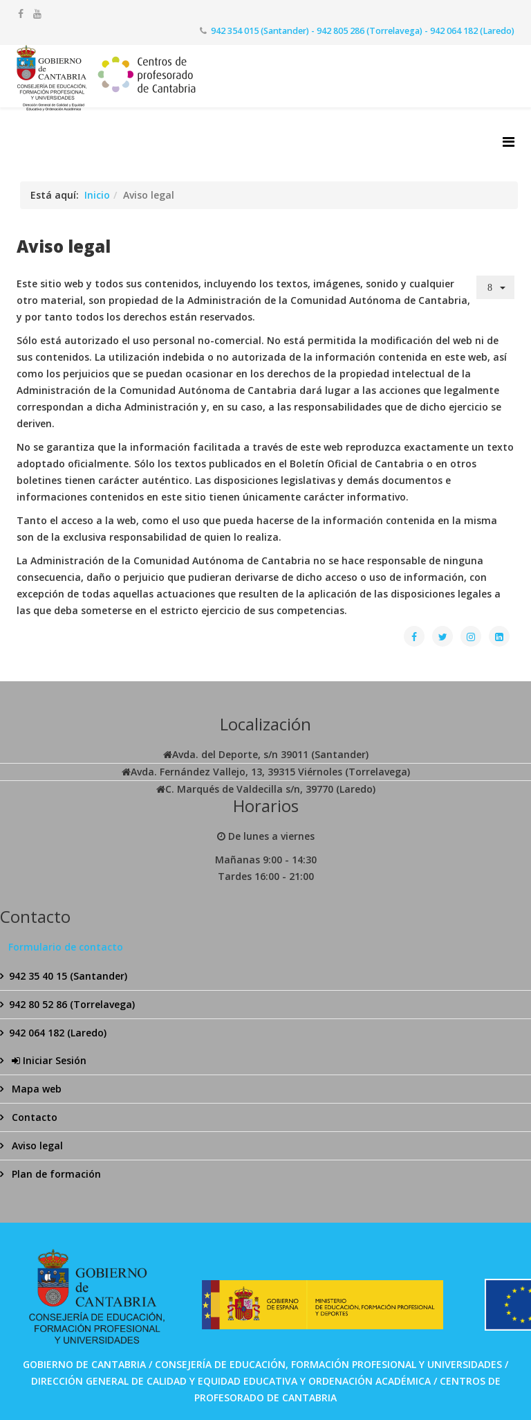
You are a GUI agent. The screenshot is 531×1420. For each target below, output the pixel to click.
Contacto (33, 1117)
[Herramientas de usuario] (495, 287)
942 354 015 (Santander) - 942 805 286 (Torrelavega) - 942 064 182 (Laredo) (362, 31)
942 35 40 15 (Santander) (68, 975)
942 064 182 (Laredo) (57, 1032)
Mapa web (35, 1088)
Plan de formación (55, 1173)
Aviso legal (36, 1145)
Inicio (97, 194)
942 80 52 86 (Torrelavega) (72, 1004)
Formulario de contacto (65, 946)
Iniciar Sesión (47, 1060)
